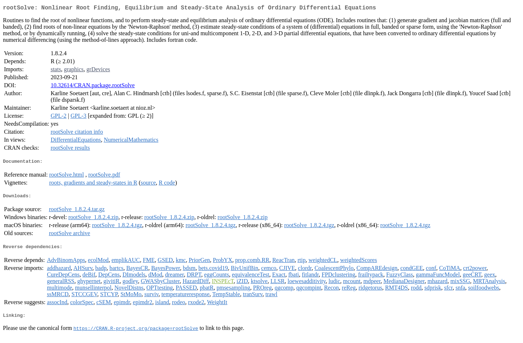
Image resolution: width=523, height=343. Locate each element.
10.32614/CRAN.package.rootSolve (92, 87)
